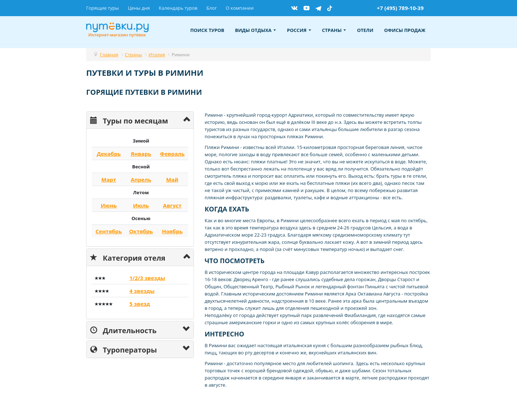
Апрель (141, 179)
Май (172, 179)
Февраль (172, 153)
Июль (141, 205)
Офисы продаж (404, 30)
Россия (299, 30)
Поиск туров (207, 30)
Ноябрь (172, 231)
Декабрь (109, 153)
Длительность (123, 330)
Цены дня (139, 8)
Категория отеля (128, 257)
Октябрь (141, 231)
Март (108, 179)
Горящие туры (102, 8)
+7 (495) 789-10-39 (400, 7)
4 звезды (141, 290)
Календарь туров (178, 8)
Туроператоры (123, 349)
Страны (334, 30)
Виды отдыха (255, 30)
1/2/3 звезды (147, 277)
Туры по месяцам (129, 120)
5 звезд (139, 303)
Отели (365, 30)
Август (172, 205)
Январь (141, 153)
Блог (211, 8)
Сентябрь (109, 231)
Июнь (109, 205)
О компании (240, 8)
